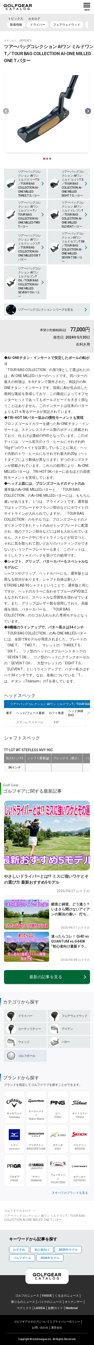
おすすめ (19, 1249)
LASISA (39, 1308)
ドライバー (37, 24)
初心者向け (41, 1249)
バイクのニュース (50, 1302)
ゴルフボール (22, 1258)
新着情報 (16, 24)
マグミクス (24, 1308)
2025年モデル (68, 1249)
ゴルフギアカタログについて (32, 1321)
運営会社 (56, 1327)
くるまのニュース (67, 1295)
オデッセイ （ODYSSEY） (18, 40)
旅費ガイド (55, 1308)
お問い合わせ (40, 1327)
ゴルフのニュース (27, 1295)
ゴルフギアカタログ (17, 1211)
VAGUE (47, 1295)
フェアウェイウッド (66, 24)
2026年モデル (49, 1258)
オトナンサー (74, 1302)
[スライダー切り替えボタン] (44, 159)
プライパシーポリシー (66, 1321)
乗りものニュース (23, 1302)
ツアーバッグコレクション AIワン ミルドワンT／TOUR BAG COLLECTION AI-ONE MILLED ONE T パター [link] (44, 1218)
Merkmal (72, 1308)
